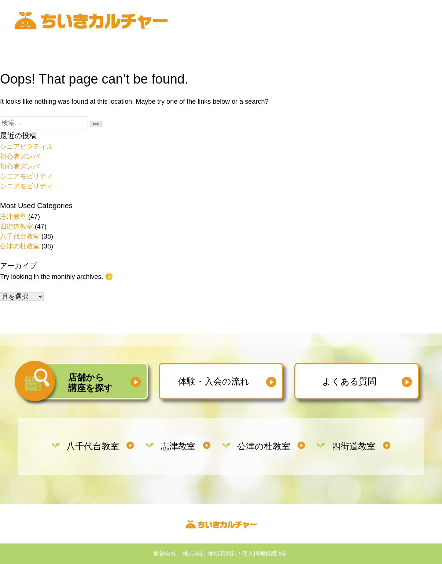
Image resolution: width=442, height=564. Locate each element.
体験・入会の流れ (213, 381)
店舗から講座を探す (90, 382)
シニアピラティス (26, 146)
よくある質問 (349, 381)
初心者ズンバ (20, 156)
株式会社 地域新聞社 (210, 553)
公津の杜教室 (20, 246)
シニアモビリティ (26, 176)
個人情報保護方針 (265, 553)
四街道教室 (16, 226)
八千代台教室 (20, 236)
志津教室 (13, 216)
